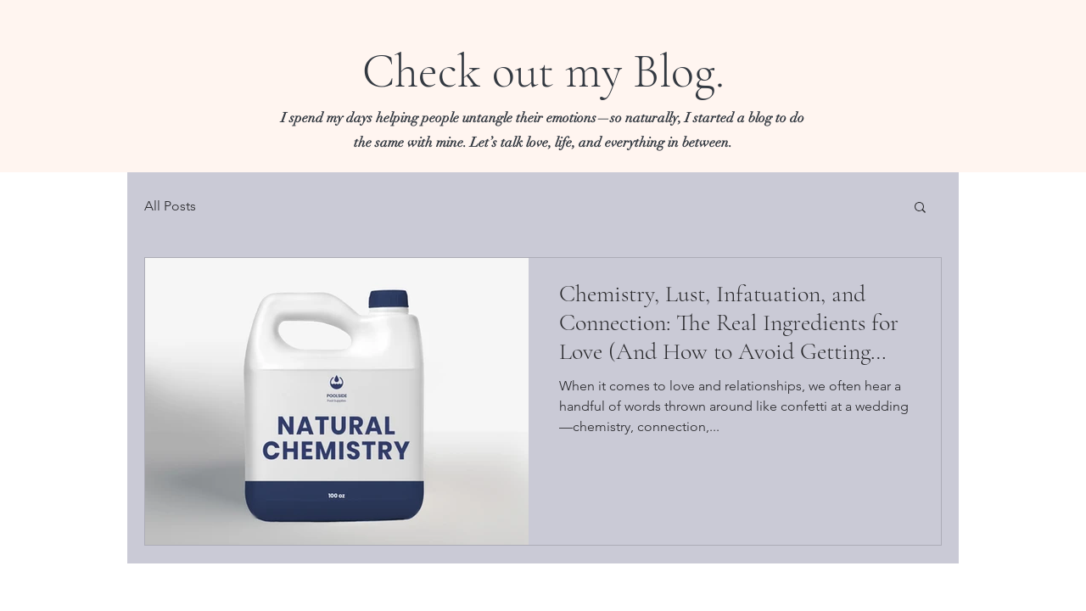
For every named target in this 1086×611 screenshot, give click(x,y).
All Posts (170, 206)
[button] (920, 208)
